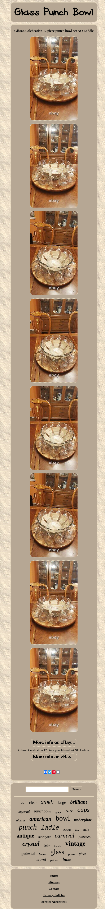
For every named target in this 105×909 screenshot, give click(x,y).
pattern (54, 860)
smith (47, 802)
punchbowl (42, 811)
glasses (20, 820)
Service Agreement (53, 901)
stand (41, 859)
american (41, 819)
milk (86, 829)
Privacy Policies (54, 895)
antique (25, 836)
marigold (44, 837)
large (62, 802)
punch (28, 827)
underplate (83, 820)
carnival (64, 835)
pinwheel (85, 837)
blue (77, 830)
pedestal (28, 854)
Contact (54, 888)
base (67, 859)
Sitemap (54, 882)
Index (54, 875)
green (71, 854)
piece (83, 854)
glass (57, 852)
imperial (24, 811)
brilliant (78, 802)
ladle (50, 828)
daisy (47, 845)
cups (83, 809)
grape (58, 812)
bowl (63, 818)
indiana (67, 829)
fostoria (57, 846)
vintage (75, 843)
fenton (42, 854)
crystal (31, 843)
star (23, 803)
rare (69, 810)
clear (33, 802)
